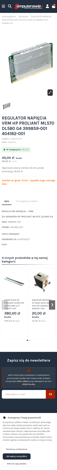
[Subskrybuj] (50, 394)
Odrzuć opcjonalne (16, 463)
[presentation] (29, 406)
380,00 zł (12, 315)
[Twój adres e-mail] (24, 394)
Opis (6, 201)
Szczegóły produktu (27, 201)
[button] (27, 340)
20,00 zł (39, 315)
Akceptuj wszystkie (17, 456)
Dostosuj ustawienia (16, 449)
